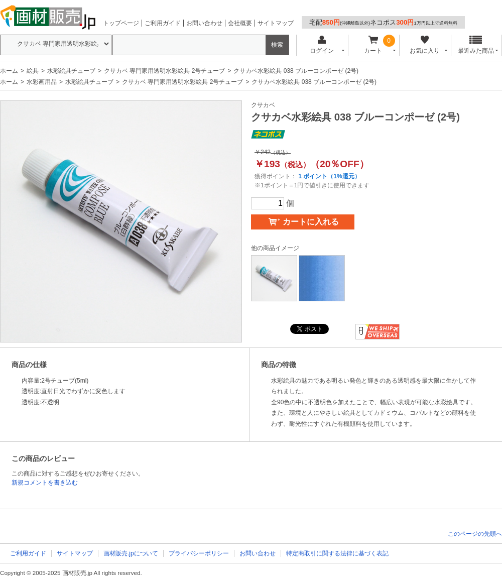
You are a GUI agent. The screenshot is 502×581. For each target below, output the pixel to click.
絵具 (33, 70)
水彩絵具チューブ (71, 70)
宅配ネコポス (383, 22)
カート (373, 45)
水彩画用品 (42, 81)
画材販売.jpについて (130, 553)
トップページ (121, 23)
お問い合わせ (204, 23)
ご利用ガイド (163, 23)
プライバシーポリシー (199, 553)
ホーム (9, 70)
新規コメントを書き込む (45, 482)
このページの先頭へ (475, 533)
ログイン (321, 45)
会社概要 (240, 23)
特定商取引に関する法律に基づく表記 (337, 553)
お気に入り (424, 45)
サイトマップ (276, 23)
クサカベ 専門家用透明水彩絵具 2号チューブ (164, 70)
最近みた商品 (476, 45)
